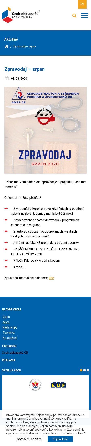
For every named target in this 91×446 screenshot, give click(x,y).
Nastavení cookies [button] (29, 439)
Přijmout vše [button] (60, 439)
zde (51, 278)
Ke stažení (10, 338)
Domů (6, 47)
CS (82, 4)
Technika (9, 332)
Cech (6, 317)
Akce (6, 322)
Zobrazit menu (84, 15)
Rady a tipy (10, 327)
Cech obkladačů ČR (15, 352)
